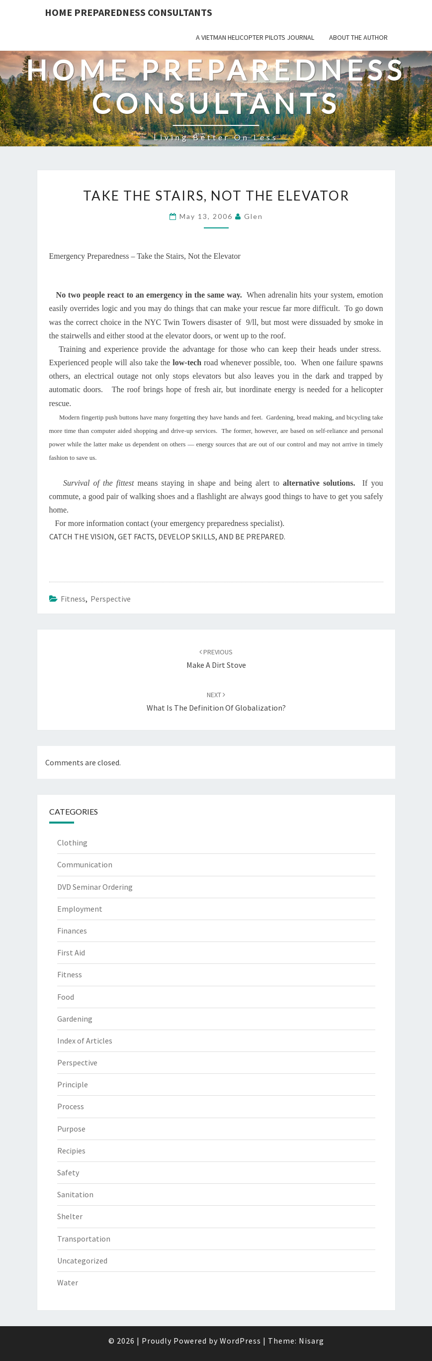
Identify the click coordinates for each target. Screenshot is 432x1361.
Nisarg (311, 1341)
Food (65, 997)
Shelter (70, 1216)
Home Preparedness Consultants (128, 12)
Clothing (72, 842)
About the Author (358, 37)
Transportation (83, 1239)
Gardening (74, 1019)
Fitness (73, 599)
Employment (79, 909)
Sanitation (75, 1194)
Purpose (71, 1129)
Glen (253, 216)
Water (67, 1282)
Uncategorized (82, 1260)
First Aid (71, 952)
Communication (84, 864)
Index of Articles (84, 1041)
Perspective (110, 599)
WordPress (240, 1341)
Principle (72, 1084)
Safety (68, 1172)
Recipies (71, 1150)
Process (70, 1106)
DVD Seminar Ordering (95, 887)
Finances (72, 931)
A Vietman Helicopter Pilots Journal (255, 37)
